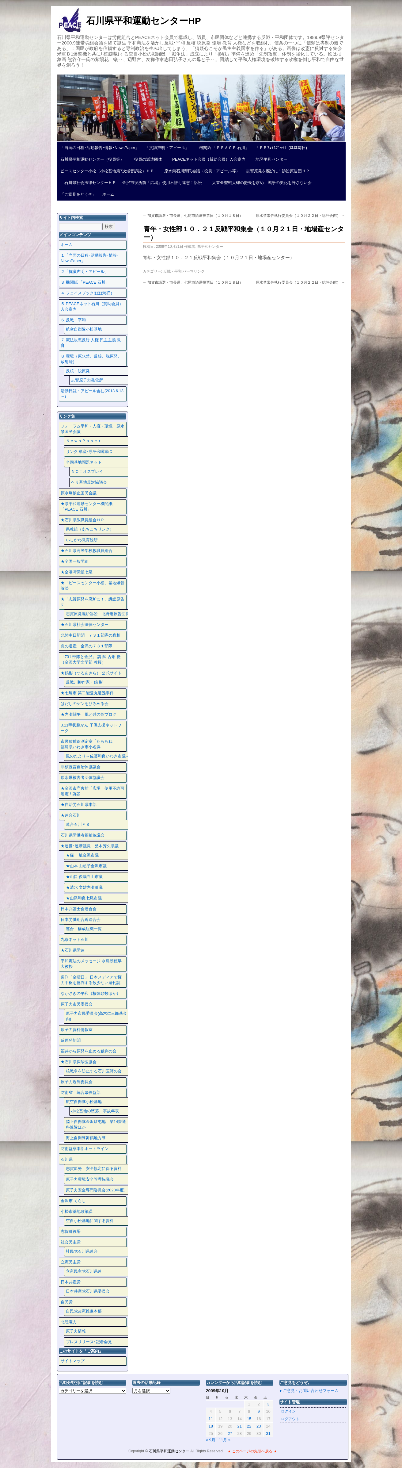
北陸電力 (69, 1322)
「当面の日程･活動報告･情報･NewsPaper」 (99, 147)
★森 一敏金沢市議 (82, 855)
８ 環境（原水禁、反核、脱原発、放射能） (91, 359)
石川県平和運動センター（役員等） (92, 159)
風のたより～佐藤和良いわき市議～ (98, 756)
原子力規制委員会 (77, 1081)
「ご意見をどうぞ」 (78, 194)
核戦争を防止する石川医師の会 (94, 1071)
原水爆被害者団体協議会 (82, 777)
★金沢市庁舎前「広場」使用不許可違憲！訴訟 (92, 791)
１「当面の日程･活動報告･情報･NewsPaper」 (90, 258)
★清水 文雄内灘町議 (84, 887)
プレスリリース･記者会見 (89, 1342)
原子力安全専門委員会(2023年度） (97, 1190)
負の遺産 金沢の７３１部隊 (86, 646)
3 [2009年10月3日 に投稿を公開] (268, 1404)
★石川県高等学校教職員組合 (86, 550)
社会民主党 (71, 1242)
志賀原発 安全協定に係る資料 (94, 1168)
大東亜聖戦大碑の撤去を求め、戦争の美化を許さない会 (260, 182)
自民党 (67, 1302)
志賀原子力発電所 (87, 380)
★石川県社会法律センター (84, 624)
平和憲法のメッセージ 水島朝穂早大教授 (91, 964)
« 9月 (210, 1440)
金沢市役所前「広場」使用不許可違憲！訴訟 (162, 182)
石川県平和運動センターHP (143, 21)
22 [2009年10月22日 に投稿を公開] (249, 1426)
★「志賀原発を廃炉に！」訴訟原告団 (92, 602)
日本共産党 (71, 1282)
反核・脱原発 (78, 371)
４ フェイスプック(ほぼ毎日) (86, 293)
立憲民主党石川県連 (84, 1271)
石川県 (67, 1159)
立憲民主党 (71, 1262)
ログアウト (290, 1419)
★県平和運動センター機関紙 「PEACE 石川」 (86, 506)
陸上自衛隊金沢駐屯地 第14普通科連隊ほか (96, 1124)
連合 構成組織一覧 (84, 928)
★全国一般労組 (75, 561)
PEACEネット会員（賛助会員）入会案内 (206, 159)
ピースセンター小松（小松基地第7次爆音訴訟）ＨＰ (107, 171)
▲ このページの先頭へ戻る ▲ (252, 1451)
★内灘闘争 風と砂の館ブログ (88, 714)
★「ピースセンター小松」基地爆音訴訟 (92, 586)
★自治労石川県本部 (79, 804)
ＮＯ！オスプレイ (87, 471)
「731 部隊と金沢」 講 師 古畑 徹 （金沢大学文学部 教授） (91, 659)
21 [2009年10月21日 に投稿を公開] (239, 1426)
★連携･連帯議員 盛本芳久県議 (90, 846)
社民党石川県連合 (82, 1251)
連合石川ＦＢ (78, 824)
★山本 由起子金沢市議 (86, 866)
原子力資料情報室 (77, 1029)
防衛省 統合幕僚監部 (80, 1092)
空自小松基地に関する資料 (90, 1220)
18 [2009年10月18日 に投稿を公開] (211, 1426)
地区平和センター (269, 159)
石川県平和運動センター (169, 1451)
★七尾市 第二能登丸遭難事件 (87, 693)
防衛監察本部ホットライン (84, 1148)
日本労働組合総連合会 (80, 919)
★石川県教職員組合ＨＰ (82, 520)
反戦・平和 (172, 271)
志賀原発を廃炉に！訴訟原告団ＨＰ (278, 171)
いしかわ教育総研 (82, 540)
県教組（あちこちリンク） (90, 529)
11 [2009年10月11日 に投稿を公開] (211, 1418)
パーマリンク (194, 271)
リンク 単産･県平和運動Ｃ (89, 451)
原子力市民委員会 (77, 1004)
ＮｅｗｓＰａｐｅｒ (84, 441)
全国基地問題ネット (84, 462)
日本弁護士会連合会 (79, 908)
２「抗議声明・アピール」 (84, 271)
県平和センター (210, 246)
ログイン (288, 1411)
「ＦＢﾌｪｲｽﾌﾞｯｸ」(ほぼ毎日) (281, 147)
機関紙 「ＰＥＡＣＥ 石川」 (222, 147)
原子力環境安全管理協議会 (90, 1179)
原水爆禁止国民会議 (79, 493)
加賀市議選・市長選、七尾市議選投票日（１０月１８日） (193, 215)
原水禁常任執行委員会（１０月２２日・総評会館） (300, 215)
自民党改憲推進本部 (84, 1311)
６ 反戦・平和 (73, 320)
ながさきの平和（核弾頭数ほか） (90, 993)
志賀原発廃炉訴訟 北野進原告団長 (98, 613)
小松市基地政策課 (77, 1211)
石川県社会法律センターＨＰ (88, 182)
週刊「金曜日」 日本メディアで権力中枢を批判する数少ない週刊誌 (91, 980)
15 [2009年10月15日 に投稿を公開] (249, 1418)
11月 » (224, 1440)
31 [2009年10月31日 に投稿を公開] (268, 1433)
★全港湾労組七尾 (77, 572)
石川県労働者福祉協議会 (82, 835)
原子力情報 (76, 1331)
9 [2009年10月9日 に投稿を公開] (259, 1411)
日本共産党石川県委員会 (88, 1291)
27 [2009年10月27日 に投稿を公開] (230, 1433)
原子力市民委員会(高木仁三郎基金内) (96, 1016)
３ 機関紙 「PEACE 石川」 (85, 282)
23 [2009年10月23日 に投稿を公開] (258, 1426)
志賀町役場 (71, 1231)
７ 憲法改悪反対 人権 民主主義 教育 (91, 343)
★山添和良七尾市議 (84, 898)
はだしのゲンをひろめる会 (84, 703)
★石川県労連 (73, 950)
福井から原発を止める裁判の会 (88, 1051)
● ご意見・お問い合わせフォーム (309, 1390)
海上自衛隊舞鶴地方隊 (86, 1138)
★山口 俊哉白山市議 (84, 876)
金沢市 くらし (73, 1200)
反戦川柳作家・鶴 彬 (84, 682)
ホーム (108, 194)
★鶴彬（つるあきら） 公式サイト (91, 673)
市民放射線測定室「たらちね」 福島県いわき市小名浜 (92, 744)
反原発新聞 (71, 1040)
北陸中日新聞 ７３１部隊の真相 (90, 635)
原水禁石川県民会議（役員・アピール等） (200, 171)
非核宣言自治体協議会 (80, 767)
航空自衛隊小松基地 (84, 329)
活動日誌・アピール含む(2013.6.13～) (92, 394)
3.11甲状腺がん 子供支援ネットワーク (91, 728)
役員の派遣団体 (146, 159)
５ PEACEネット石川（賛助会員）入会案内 (92, 306)
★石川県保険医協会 (79, 1062)
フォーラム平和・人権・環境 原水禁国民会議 (92, 429)
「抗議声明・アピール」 (167, 147)
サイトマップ (73, 1361)
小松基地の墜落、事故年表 (95, 1111)
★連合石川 (71, 815)
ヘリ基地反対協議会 (89, 482)
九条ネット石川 (75, 939)
